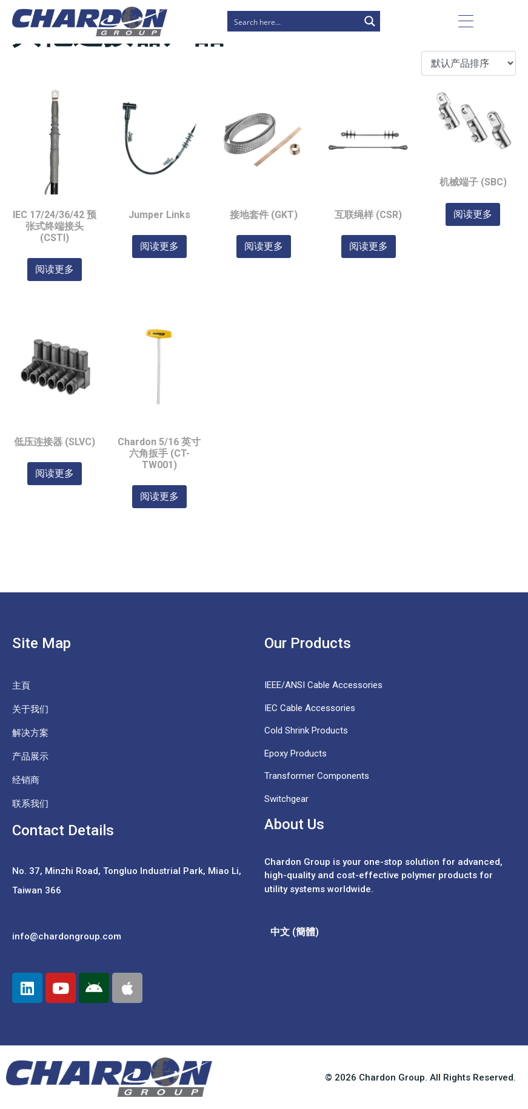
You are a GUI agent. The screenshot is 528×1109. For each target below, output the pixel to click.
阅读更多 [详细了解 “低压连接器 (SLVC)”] (54, 473)
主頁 (21, 685)
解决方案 (30, 732)
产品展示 (30, 756)
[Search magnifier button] (369, 21)
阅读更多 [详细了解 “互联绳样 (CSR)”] (368, 246)
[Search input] (293, 21)
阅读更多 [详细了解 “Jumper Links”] (159, 246)
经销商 (25, 780)
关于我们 (30, 709)
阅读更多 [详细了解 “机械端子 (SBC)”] (472, 214)
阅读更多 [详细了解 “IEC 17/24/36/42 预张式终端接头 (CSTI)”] (54, 269)
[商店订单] (468, 63)
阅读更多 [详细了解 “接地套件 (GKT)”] (263, 246)
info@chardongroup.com (66, 936)
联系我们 (30, 803)
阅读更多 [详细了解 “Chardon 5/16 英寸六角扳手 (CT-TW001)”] (159, 496)
